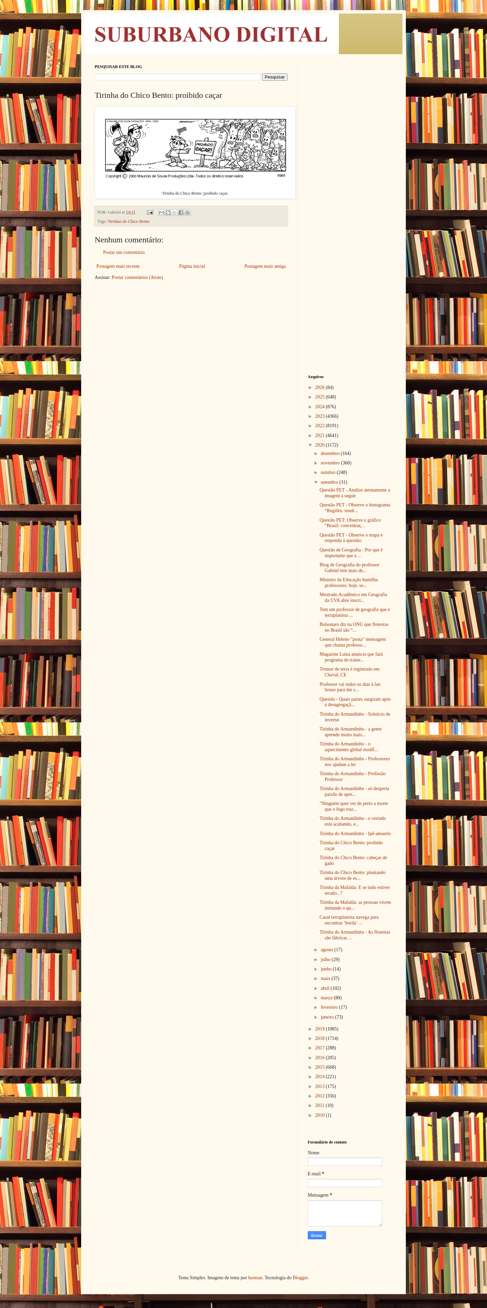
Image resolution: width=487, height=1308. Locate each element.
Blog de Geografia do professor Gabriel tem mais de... (349, 567)
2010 (320, 1115)
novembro (331, 462)
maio (326, 978)
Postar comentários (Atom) (137, 277)
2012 (320, 1095)
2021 (320, 435)
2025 (320, 396)
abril (325, 988)
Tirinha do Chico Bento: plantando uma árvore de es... (353, 875)
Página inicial (192, 266)
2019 (320, 1028)
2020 (320, 445)
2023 (320, 416)
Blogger (300, 1277)
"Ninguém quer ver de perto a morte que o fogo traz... (354, 806)
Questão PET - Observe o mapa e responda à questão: (351, 537)
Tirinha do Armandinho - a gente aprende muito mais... (350, 731)
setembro (330, 482)
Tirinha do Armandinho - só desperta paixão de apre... (354, 791)
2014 (320, 1076)
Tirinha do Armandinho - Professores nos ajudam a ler (355, 761)
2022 (320, 425)
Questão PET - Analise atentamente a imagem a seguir (355, 492)
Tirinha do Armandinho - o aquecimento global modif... (349, 746)
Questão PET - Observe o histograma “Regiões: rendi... (355, 507)
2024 (320, 406)
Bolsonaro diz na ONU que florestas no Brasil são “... (354, 627)
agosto (327, 949)
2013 (320, 1086)
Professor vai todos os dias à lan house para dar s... (350, 687)
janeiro (328, 1017)
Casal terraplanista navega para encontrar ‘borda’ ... (349, 920)
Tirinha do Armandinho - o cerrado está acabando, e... (353, 821)
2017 (320, 1047)
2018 (320, 1038)
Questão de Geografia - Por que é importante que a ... (351, 552)
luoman (255, 1277)
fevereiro (330, 1007)
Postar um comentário (124, 252)
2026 (320, 387)
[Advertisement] (350, 165)
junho (326, 969)
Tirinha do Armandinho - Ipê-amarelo (355, 833)
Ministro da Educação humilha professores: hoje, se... (349, 582)
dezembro (331, 453)
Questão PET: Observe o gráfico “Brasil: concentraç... (350, 523)
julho (326, 959)
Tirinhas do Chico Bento (128, 221)
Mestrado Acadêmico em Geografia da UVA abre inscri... (353, 597)
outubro (329, 472)
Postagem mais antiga (265, 266)
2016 (320, 1057)
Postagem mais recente (118, 266)
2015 (320, 1067)
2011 (320, 1105)
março (327, 997)
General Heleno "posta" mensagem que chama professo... (353, 642)
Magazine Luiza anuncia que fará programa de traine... (351, 657)
